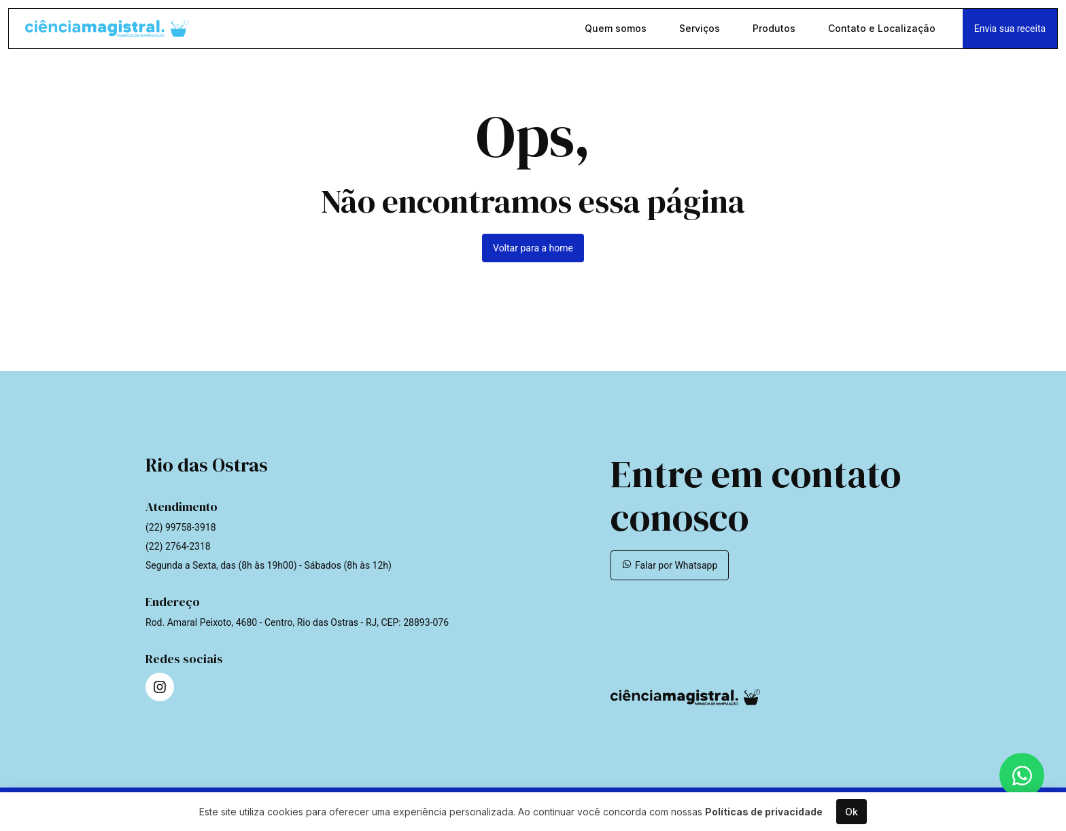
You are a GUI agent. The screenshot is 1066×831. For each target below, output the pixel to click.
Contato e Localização (883, 29)
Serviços (701, 29)
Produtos (775, 29)
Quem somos (617, 29)
